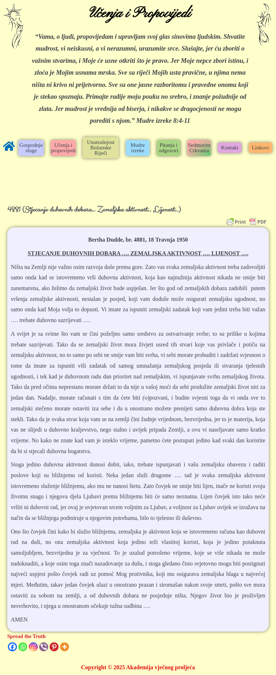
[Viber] (43, 646)
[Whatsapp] (22, 646)
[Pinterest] (54, 646)
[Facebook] (12, 646)
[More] (64, 646)
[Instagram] (33, 646)
